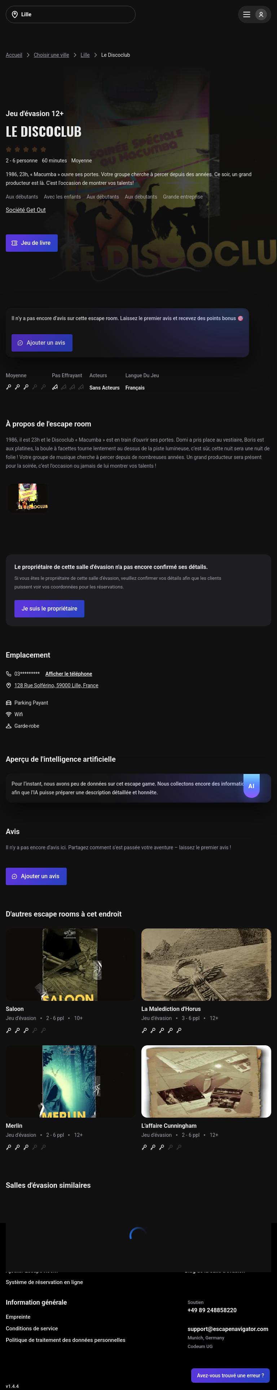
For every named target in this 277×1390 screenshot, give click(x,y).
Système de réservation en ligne (44, 1282)
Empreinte (18, 1317)
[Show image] (28, 498)
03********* (27, 674)
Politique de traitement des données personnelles (66, 1340)
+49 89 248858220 (212, 1310)
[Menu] (254, 14)
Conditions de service (32, 1328)
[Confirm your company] (49, 608)
